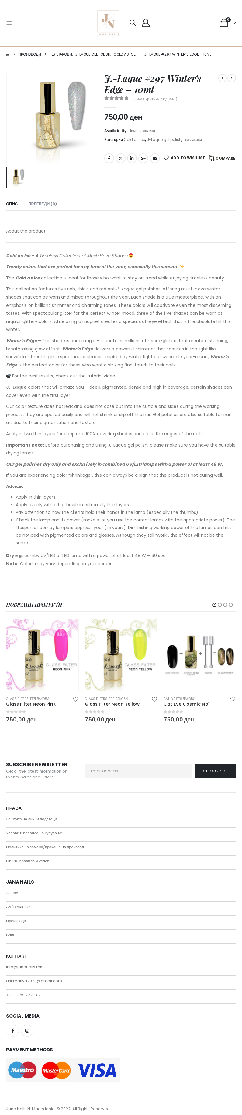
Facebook (109, 158)
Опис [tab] (12, 203)
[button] (11, 23)
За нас (12, 892)
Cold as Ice (134, 139)
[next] (231, 78)
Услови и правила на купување (34, 832)
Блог (10, 934)
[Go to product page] (42, 655)
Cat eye (169, 698)
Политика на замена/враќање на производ (45, 846)
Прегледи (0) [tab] (42, 203)
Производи (16, 920)
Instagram (27, 1029)
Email (155, 158)
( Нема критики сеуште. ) (155, 99)
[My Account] (145, 23)
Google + (143, 158)
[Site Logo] (108, 23)
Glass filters (17, 698)
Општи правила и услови (29, 860)
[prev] (222, 78)
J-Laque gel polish (164, 139)
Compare (225, 158)
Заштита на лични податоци (31, 818)
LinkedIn (132, 158)
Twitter (121, 158)
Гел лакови (192, 139)
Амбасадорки (18, 906)
